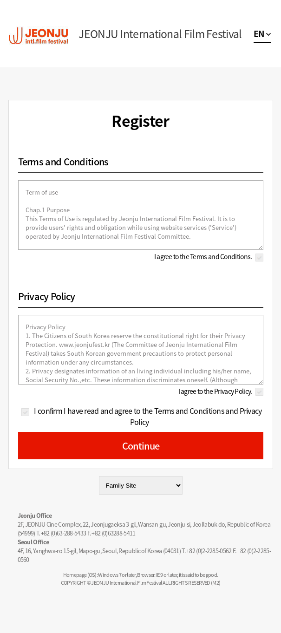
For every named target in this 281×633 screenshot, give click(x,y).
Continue (140, 445)
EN (259, 33)
